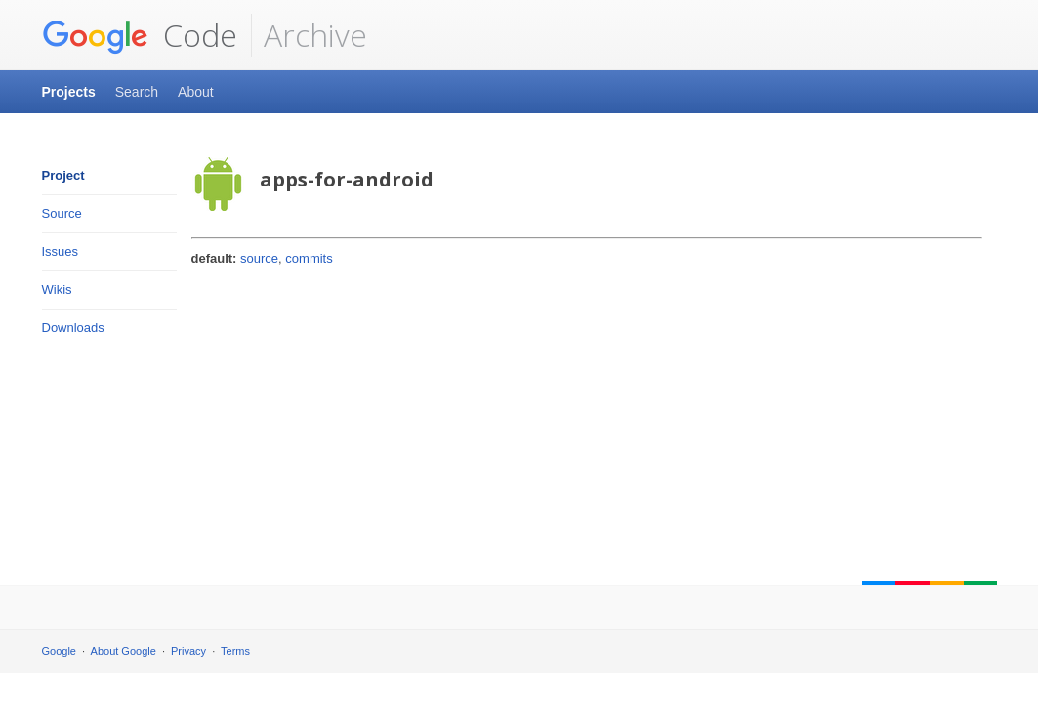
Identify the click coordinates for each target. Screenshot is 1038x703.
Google (59, 651)
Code (139, 35)
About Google (123, 651)
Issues (60, 251)
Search (136, 92)
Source (62, 213)
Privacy (188, 651)
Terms (235, 651)
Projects (69, 92)
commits (308, 258)
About (196, 92)
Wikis (57, 289)
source (259, 258)
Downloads (73, 327)
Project (63, 175)
